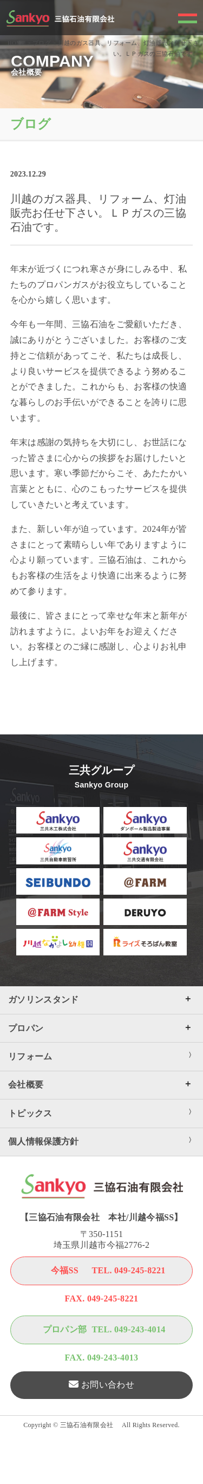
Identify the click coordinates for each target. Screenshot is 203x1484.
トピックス (30, 1113)
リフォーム (30, 1056)
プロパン (25, 1028)
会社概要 (25, 1084)
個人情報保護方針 (43, 1141)
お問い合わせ (107, 1384)
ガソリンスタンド (43, 999)
